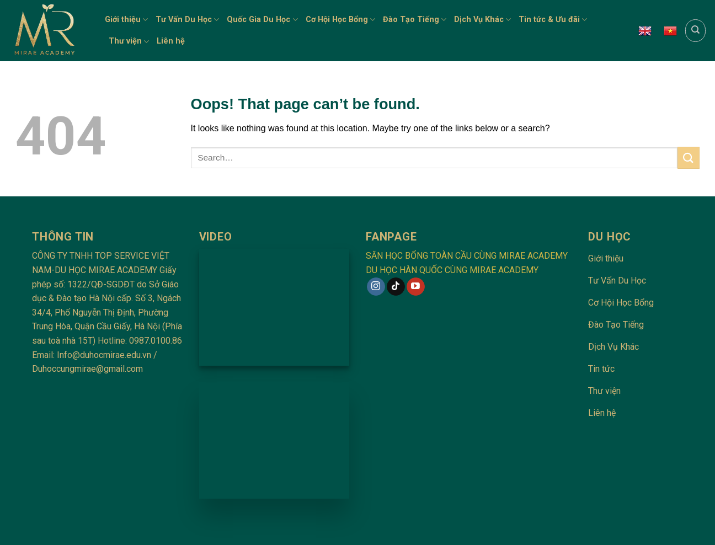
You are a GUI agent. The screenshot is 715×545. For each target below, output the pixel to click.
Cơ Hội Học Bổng (340, 19)
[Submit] (688, 157)
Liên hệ (171, 41)
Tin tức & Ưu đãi (553, 19)
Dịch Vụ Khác (482, 19)
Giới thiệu (126, 19)
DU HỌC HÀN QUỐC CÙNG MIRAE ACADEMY (452, 270)
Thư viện (129, 41)
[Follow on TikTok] (396, 286)
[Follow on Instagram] (376, 286)
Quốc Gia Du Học (262, 19)
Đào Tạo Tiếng (414, 19)
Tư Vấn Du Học (187, 19)
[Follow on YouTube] (416, 286)
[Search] (695, 30)
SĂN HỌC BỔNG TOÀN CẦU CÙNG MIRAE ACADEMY (467, 255)
